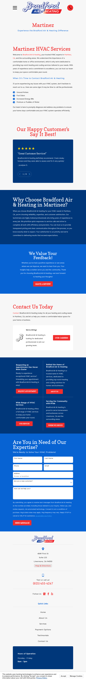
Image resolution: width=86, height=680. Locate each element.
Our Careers (61, 338)
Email (47, 466)
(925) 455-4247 (43, 583)
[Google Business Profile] (44, 594)
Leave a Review (43, 284)
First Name (18, 458)
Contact (16, 313)
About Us (54, 391)
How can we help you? (22, 489)
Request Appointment (27, 391)
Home (43, 612)
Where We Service (55, 425)
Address (17, 473)
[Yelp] (52, 594)
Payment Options (43, 629)
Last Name (49, 458)
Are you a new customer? (23, 481)
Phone (16, 466)
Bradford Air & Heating (31, 55)
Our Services (24, 424)
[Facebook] (48, 594)
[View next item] (29, 174)
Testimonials (43, 635)
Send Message (22, 523)
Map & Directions (43, 566)
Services (42, 624)
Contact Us (43, 641)
